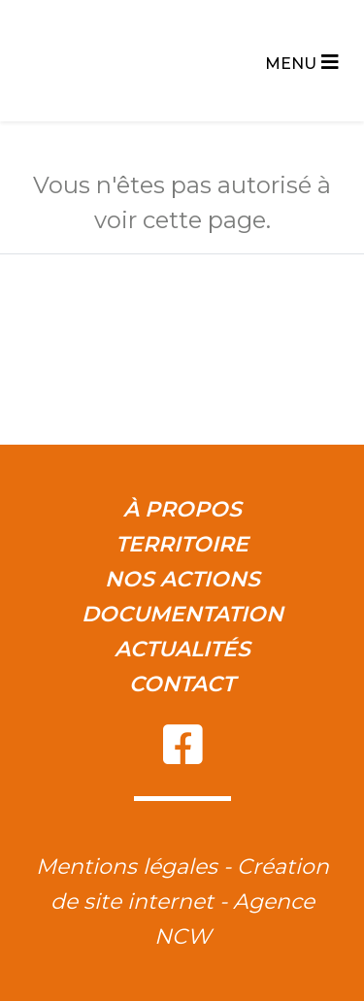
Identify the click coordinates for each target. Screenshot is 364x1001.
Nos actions (182, 579)
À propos (182, 509)
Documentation (182, 614)
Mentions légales (126, 866)
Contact (182, 684)
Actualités (182, 649)
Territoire (182, 544)
